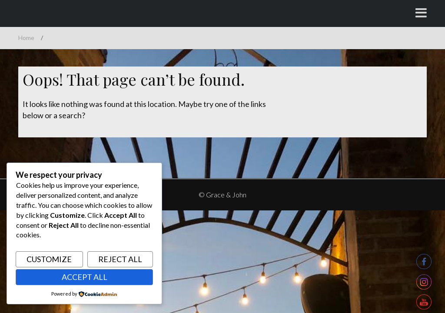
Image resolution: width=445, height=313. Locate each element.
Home (26, 37)
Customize (49, 259)
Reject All (120, 259)
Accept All (84, 277)
